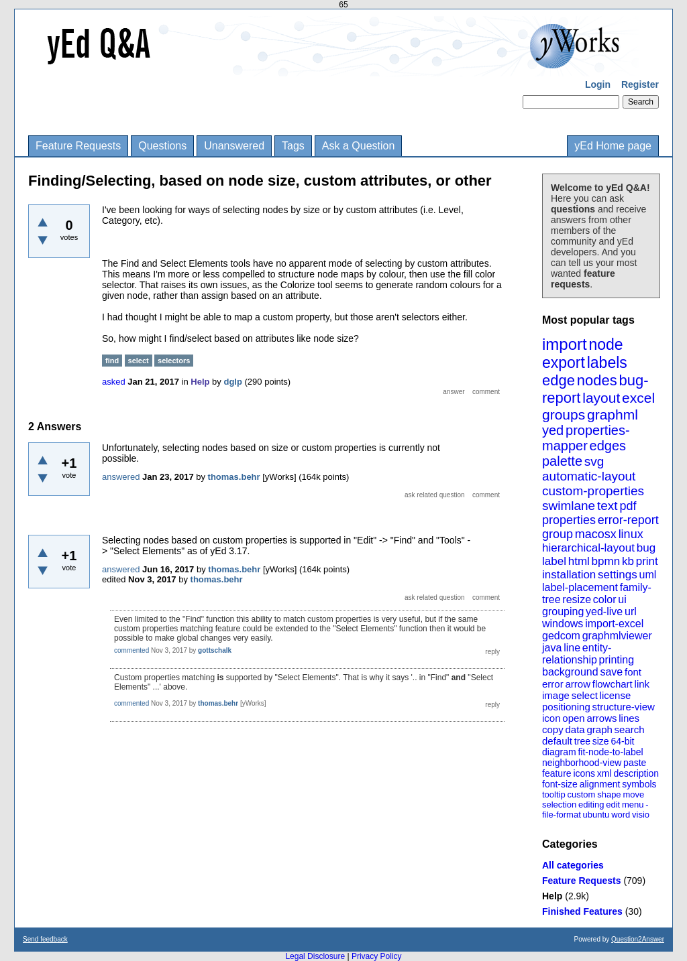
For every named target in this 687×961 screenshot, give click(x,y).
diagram (559, 752)
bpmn (606, 561)
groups (563, 414)
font (633, 672)
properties (569, 520)
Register (640, 84)
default (557, 741)
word (620, 815)
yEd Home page (612, 145)
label (554, 561)
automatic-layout (588, 476)
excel (638, 397)
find (112, 361)
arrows (601, 718)
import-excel (614, 623)
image (556, 695)
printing (616, 659)
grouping (563, 611)
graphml (612, 414)
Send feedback (45, 939)
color (605, 599)
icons (584, 773)
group (557, 534)
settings (617, 574)
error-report (628, 520)
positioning (566, 706)
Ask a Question (358, 145)
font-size (560, 784)
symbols (639, 784)
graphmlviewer (617, 635)
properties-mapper (586, 438)
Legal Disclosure (315, 956)
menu (633, 804)
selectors (174, 361)
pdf (627, 506)
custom (581, 794)
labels (607, 362)
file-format (561, 815)
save (611, 672)
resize (576, 599)
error (553, 684)
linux (631, 534)
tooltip (554, 794)
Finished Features (582, 911)
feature (557, 773)
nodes (597, 380)
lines (629, 718)
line (572, 647)
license (615, 695)
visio (640, 815)
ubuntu (596, 815)
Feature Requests (78, 145)
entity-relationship (576, 653)
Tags (293, 145)
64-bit (622, 741)
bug (646, 547)
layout (601, 397)
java (552, 647)
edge (558, 380)
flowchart (612, 684)
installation (569, 574)
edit (613, 804)
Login (598, 84)
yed (553, 430)
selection (559, 804)
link (642, 684)
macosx (596, 534)
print (647, 561)
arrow (577, 684)
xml (604, 773)
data (574, 729)
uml (647, 574)
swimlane (568, 506)
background (570, 672)
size (600, 741)
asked (113, 382)
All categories (573, 865)
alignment (600, 784)
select (585, 695)
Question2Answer (637, 939)
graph (599, 729)
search (630, 729)
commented (131, 650)
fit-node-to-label (610, 752)
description (636, 773)
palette (562, 461)
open (573, 718)
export (563, 362)
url (631, 611)
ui (622, 599)
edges (608, 445)
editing (591, 804)
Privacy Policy (377, 956)
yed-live (604, 611)
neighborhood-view (581, 762)
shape (609, 794)
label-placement (580, 587)
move (633, 794)
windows (562, 623)
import (564, 344)
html (579, 561)
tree (582, 741)
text (607, 506)
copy (553, 729)
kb (628, 561)
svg (594, 461)
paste (634, 762)
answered (121, 477)
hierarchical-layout (588, 547)
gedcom (561, 635)
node (605, 344)
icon (551, 718)
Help (552, 896)
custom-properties (593, 491)
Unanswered (234, 145)
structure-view (623, 706)
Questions (162, 145)
